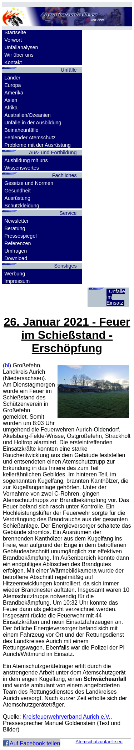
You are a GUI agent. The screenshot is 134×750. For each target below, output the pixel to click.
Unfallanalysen (21, 47)
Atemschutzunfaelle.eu (99, 741)
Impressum (17, 281)
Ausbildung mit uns (26, 160)
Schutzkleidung (21, 205)
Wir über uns (19, 55)
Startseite (15, 32)
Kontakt (13, 62)
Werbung (14, 273)
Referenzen (17, 243)
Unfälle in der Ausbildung (32, 122)
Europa (12, 85)
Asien (10, 100)
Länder (12, 78)
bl (7, 365)
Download (15, 258)
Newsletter (16, 221)
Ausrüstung (17, 198)
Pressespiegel (20, 236)
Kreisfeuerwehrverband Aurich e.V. (66, 717)
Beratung (14, 228)
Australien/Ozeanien (27, 115)
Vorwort (13, 40)
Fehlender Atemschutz (29, 137)
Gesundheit (17, 190)
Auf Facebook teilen (35, 743)
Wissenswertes (21, 168)
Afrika (11, 107)
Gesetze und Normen (28, 183)
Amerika (13, 92)
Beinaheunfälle (21, 130)
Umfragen (15, 251)
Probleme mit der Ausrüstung (37, 145)
